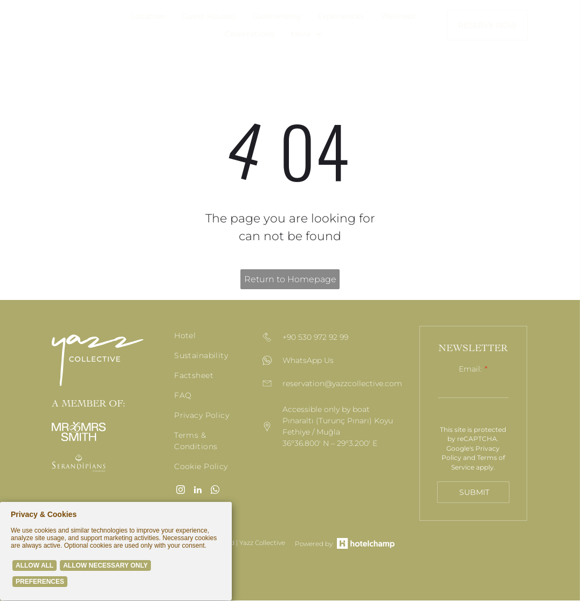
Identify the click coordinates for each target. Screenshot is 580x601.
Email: (470, 369)
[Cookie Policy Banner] (116, 551)
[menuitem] (147, 16)
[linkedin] (197, 491)
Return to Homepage (290, 279)
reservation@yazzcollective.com (342, 384)
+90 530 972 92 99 (315, 338)
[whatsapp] (215, 491)
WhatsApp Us (308, 361)
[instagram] (180, 491)
